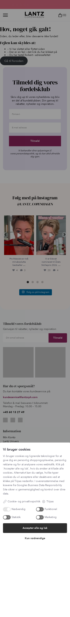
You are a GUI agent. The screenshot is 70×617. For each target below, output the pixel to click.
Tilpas (48, 501)
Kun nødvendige (35, 538)
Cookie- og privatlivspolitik (21, 501)
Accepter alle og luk (35, 528)
